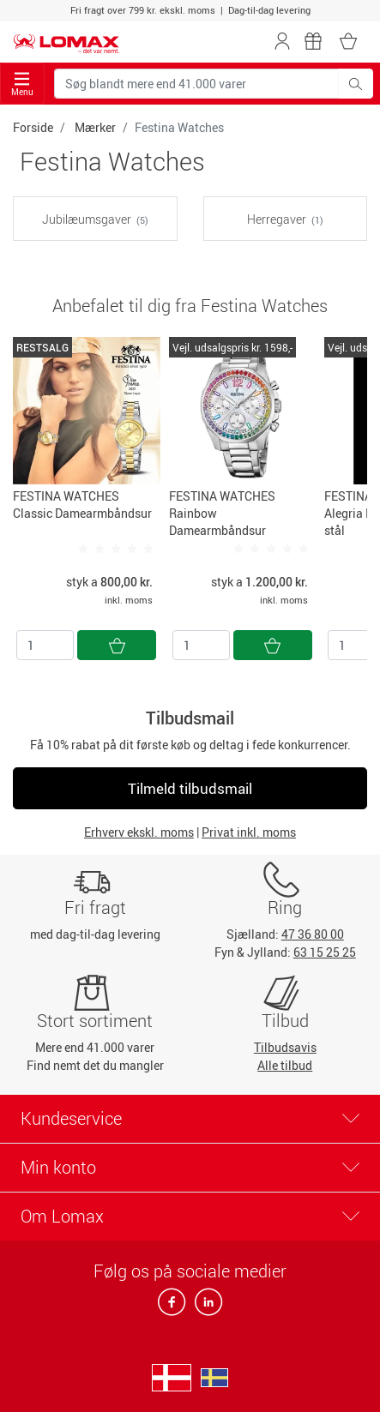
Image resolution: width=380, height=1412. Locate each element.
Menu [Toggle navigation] (22, 84)
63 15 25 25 (324, 952)
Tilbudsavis (285, 1047)
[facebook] (173, 1307)
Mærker (95, 127)
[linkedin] (205, 1307)
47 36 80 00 (312, 934)
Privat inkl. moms (249, 832)
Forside (33, 127)
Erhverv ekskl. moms (139, 832)
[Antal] (45, 645)
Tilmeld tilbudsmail (190, 788)
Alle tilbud (284, 1065)
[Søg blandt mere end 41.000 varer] (196, 84)
